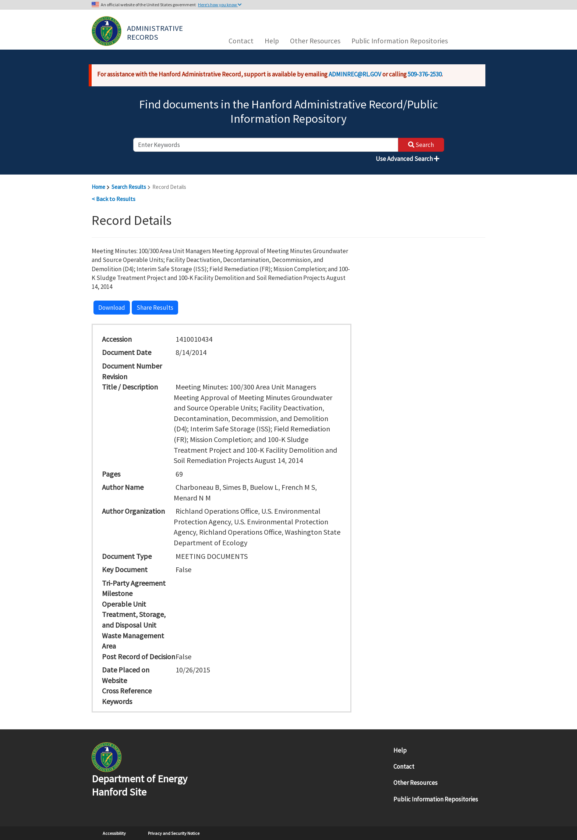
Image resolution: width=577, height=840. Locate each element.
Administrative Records (155, 32)
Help (272, 40)
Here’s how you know (220, 4)
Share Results (155, 308)
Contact (241, 40)
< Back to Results (113, 198)
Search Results (128, 186)
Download (111, 308)
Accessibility (114, 833)
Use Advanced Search (407, 159)
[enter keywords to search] (265, 145)
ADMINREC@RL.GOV (355, 74)
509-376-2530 (425, 74)
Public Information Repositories (399, 40)
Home (98, 186)
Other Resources (315, 40)
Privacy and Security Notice (173, 833)
